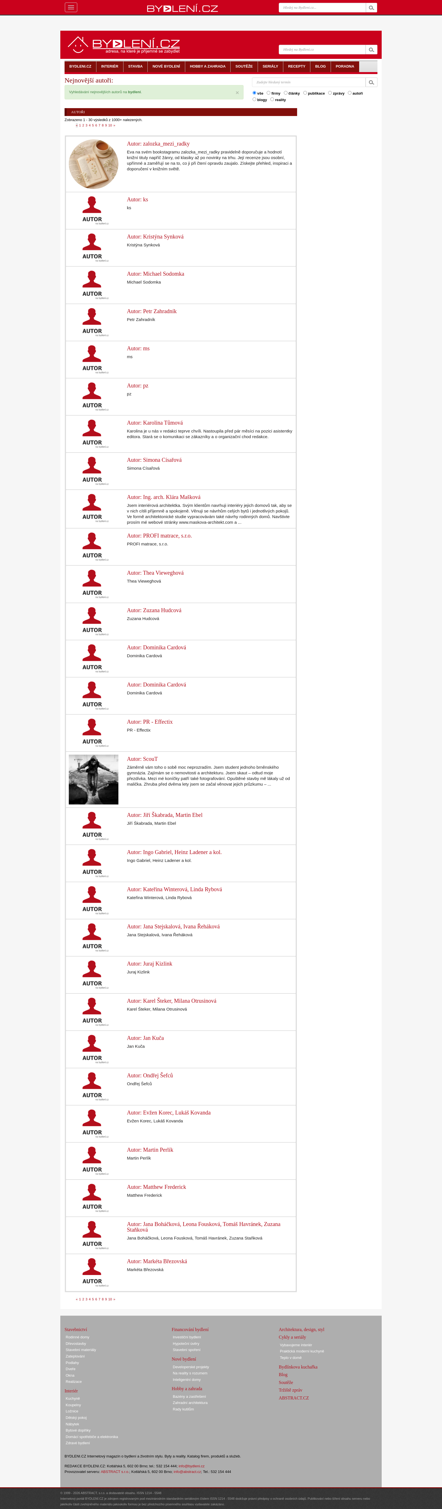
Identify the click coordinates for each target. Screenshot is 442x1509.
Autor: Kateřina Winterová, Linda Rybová (174, 889)
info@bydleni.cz (192, 1466)
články (292, 93)
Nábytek (72, 1424)
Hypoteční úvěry (186, 1343)
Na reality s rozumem (190, 1373)
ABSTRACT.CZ (294, 1398)
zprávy (336, 93)
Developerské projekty (191, 1367)
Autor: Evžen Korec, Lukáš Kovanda (169, 1112)
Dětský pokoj (76, 1418)
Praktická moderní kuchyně (302, 1351)
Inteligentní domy (187, 1380)
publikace (314, 93)
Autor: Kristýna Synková (155, 236)
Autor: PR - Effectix (150, 722)
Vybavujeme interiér (296, 1345)
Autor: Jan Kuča (145, 1038)
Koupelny (73, 1405)
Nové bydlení (184, 1359)
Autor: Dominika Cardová (156, 647)
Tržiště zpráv (290, 1390)
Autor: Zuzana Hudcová (154, 610)
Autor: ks (137, 199)
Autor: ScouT (142, 759)
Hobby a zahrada (187, 1388)
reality (278, 99)
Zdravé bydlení (78, 1443)
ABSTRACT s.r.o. (115, 1472)
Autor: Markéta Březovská (157, 1261)
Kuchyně (73, 1398)
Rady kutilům (183, 1409)
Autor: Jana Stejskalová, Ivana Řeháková (173, 926)
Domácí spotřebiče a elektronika (92, 1437)
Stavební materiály (81, 1350)
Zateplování (75, 1356)
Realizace (74, 1381)
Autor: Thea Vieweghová (155, 573)
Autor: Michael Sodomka (155, 274)
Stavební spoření (186, 1350)
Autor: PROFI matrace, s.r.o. (159, 535)
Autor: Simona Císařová (154, 460)
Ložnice (72, 1411)
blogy (260, 99)
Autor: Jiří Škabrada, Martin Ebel (164, 815)
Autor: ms (138, 348)
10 (110, 125)
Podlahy (72, 1363)
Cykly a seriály (292, 1337)
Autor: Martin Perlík (150, 1150)
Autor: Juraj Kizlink (149, 963)
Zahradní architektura (190, 1403)
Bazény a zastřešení (189, 1396)
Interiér (71, 1390)
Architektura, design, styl (301, 1329)
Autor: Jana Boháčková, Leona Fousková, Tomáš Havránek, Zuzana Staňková (203, 1227)
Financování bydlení (190, 1329)
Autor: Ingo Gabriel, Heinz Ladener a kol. (174, 852)
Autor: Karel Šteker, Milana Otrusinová (171, 1001)
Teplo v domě (291, 1358)
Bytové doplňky (78, 1430)
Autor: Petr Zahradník (152, 311)
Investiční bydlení (187, 1337)
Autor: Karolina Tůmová (155, 423)
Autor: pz (137, 385)
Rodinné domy (77, 1337)
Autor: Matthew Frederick (156, 1187)
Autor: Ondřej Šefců (150, 1075)
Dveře (71, 1369)
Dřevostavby (76, 1343)
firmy (273, 93)
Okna (70, 1375)
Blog (283, 1374)
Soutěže (286, 1382)
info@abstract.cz (187, 1472)
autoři (355, 93)
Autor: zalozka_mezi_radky (158, 144)
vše (258, 93)
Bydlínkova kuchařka (298, 1367)
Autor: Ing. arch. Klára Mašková (163, 497)
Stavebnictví (76, 1329)
